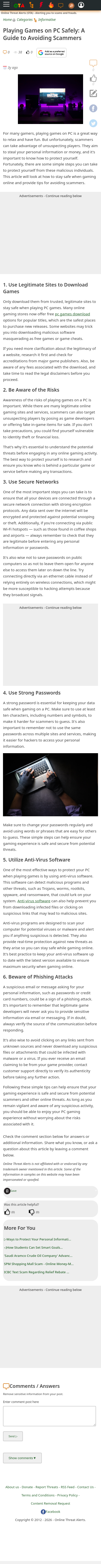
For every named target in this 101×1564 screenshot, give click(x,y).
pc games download (72, 313)
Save (10, 1191)
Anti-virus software (33, 900)
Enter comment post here (21, 1402)
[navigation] (93, 78)
